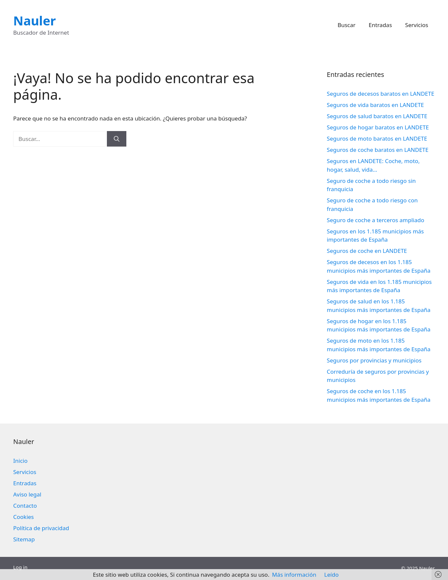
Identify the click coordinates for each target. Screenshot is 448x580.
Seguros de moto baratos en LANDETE (377, 138)
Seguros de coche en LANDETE (367, 251)
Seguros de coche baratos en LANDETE (378, 150)
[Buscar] (116, 139)
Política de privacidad (41, 528)
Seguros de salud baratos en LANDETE (377, 116)
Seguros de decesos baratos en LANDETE (380, 93)
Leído (331, 574)
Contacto (25, 505)
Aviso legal (27, 494)
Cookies (23, 517)
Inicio (20, 460)
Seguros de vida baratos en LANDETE (375, 105)
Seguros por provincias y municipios (374, 360)
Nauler (34, 20)
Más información (294, 574)
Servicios (416, 25)
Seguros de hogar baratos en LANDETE (378, 127)
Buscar (346, 25)
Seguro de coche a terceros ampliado (375, 220)
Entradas (380, 25)
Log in (20, 567)
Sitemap (24, 539)
